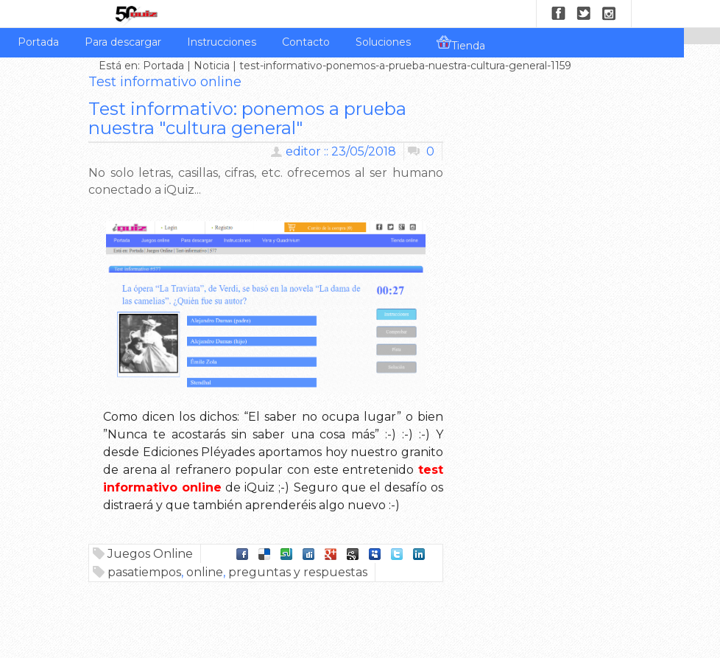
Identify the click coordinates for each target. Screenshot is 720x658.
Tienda (461, 43)
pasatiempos (144, 572)
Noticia (212, 65)
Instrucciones (221, 42)
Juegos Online (150, 554)
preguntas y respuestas (297, 572)
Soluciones (383, 42)
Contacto (306, 42)
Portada (38, 42)
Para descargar (123, 42)
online (204, 572)
